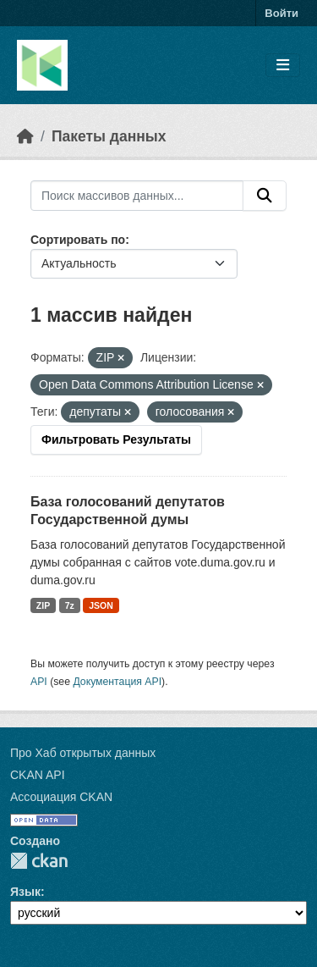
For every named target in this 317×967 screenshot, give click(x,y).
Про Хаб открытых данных (83, 753)
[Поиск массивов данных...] (136, 195)
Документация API (117, 682)
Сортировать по (77, 239)
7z (69, 605)
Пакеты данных (109, 136)
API (38, 682)
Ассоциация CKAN (61, 797)
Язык (25, 891)
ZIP (43, 605)
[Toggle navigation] (282, 65)
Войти (281, 13)
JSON (101, 605)
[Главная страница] (25, 136)
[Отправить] (265, 195)
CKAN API (37, 775)
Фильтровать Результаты (116, 439)
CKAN (39, 861)
